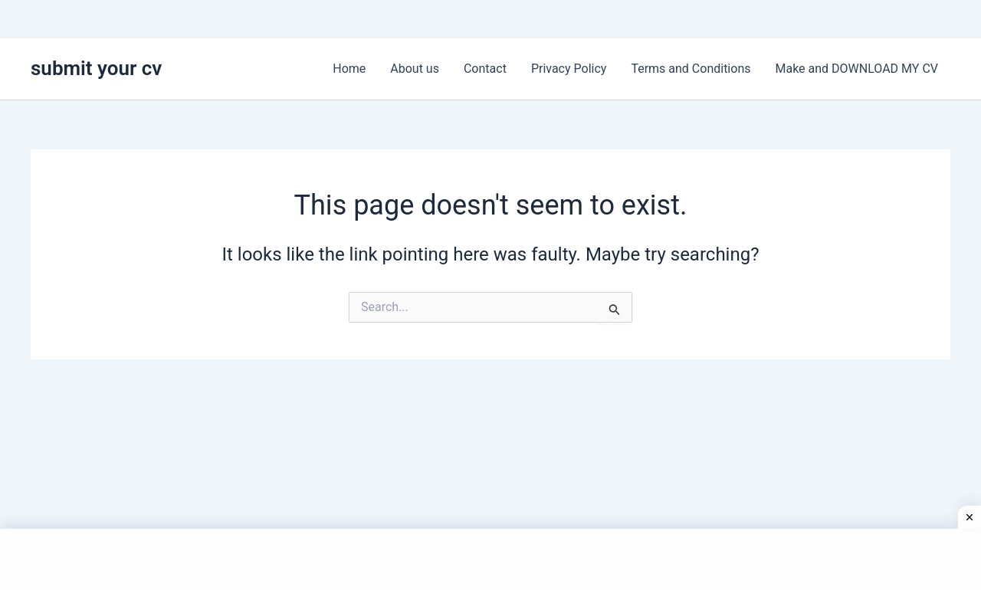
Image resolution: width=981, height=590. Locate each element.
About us (414, 68)
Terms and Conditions (690, 68)
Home (349, 68)
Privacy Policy (569, 68)
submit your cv (96, 68)
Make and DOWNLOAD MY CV (856, 68)
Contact (485, 68)
